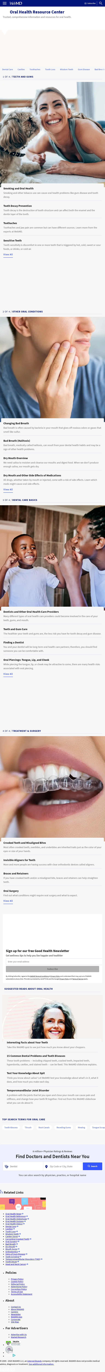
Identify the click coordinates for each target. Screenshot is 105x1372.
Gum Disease (84, 69)
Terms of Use (17, 1291)
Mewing (81, 1127)
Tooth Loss (50, 69)
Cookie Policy (17, 1281)
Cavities (21, 69)
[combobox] (23, 1166)
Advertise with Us (19, 1334)
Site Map (15, 1321)
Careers (14, 1311)
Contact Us (16, 1306)
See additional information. (41, 1364)
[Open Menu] (4, 3)
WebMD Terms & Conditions (39, 976)
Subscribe (52, 968)
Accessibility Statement (21, 1294)
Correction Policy (19, 1289)
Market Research (18, 1337)
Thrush (28, 1127)
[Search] (101, 3)
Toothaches (35, 69)
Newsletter (16, 1314)
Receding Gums (64, 1127)
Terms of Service (77, 979)
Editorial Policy (18, 1284)
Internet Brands (34, 1361)
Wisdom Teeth (66, 69)
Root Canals (44, 1127)
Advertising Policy (19, 1286)
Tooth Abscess (11, 1127)
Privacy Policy (55, 976)
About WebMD (17, 1309)
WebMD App (16, 1316)
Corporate (15, 1319)
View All (8, 254)
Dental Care (7, 69)
